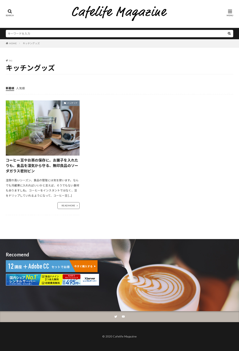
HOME (13, 43)
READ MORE (68, 205)
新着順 (10, 88)
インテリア (72, 103)
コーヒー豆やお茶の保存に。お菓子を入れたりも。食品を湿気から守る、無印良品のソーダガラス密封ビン (42, 165)
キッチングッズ (31, 43)
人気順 (20, 88)
